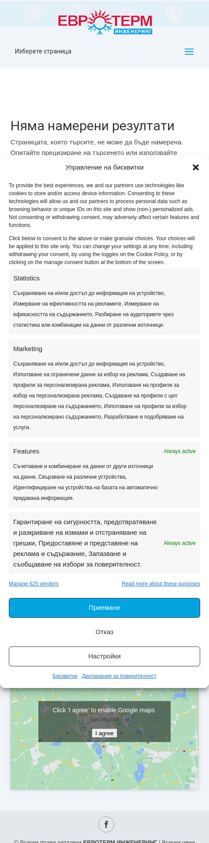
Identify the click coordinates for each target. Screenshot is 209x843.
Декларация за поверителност (119, 676)
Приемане (104, 607)
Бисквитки (64, 676)
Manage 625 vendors (34, 584)
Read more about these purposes (161, 584)
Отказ (104, 631)
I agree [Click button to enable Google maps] (104, 733)
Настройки (104, 656)
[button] (195, 167)
